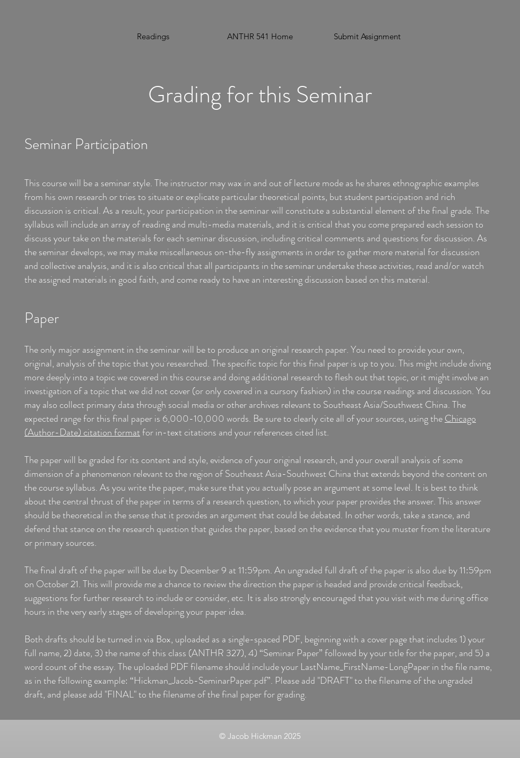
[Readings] (152, 36)
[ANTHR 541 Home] (260, 36)
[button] (367, 36)
